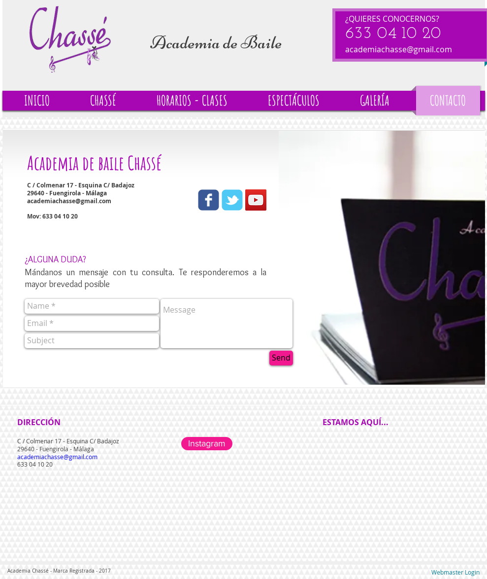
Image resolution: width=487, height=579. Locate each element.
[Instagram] (206, 443)
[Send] (281, 358)
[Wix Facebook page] (208, 200)
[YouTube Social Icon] (255, 200)
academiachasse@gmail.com (398, 49)
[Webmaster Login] (455, 572)
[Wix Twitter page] (232, 200)
